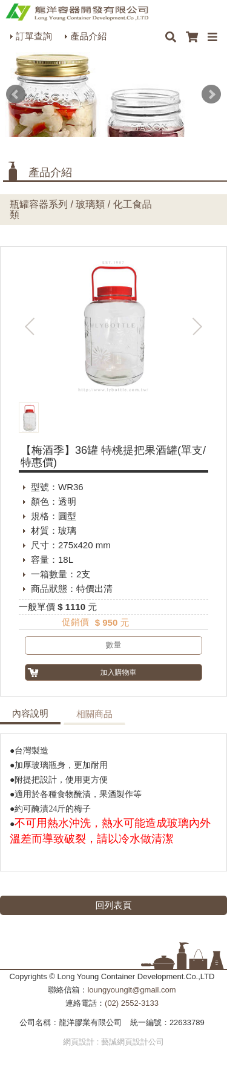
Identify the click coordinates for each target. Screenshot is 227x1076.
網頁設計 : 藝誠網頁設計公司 (113, 1041)
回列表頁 (114, 905)
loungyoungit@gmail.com (131, 989)
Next (211, 94)
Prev (15, 94)
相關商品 (94, 714)
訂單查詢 (34, 36)
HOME (77, 12)
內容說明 (30, 713)
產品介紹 (88, 36)
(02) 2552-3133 (132, 1003)
